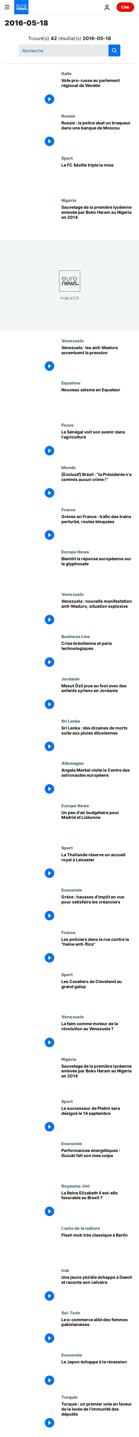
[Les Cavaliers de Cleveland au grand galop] (97, 993)
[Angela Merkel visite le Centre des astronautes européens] (97, 782)
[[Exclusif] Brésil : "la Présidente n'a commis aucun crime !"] (97, 486)
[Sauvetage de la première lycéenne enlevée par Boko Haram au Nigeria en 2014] (97, 219)
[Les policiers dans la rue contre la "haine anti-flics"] (97, 951)
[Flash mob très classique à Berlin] (97, 1247)
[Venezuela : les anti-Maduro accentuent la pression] (97, 359)
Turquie (69, 1397)
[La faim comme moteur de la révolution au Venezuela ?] (97, 1035)
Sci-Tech (70, 1312)
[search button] (114, 50)
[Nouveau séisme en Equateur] (97, 401)
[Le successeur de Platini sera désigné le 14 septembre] (97, 1120)
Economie (71, 889)
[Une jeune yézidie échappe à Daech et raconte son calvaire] (97, 1289)
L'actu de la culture (80, 1228)
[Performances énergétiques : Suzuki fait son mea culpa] (97, 1162)
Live (125, 7)
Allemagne (72, 763)
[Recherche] (69, 50)
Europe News (75, 551)
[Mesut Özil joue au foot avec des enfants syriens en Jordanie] (97, 697)
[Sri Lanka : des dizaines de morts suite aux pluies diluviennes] (97, 740)
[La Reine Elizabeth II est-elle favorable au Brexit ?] (97, 1204)
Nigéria (68, 200)
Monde (68, 467)
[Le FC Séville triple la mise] (97, 177)
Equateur (71, 382)
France (68, 509)
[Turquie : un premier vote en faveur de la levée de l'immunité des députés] (97, 1416)
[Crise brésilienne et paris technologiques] (97, 655)
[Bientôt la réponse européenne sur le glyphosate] (97, 570)
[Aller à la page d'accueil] (21, 7)
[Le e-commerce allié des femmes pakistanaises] (97, 1331)
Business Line (75, 636)
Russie (68, 115)
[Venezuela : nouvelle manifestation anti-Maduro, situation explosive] (97, 613)
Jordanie (70, 678)
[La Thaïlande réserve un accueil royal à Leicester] (97, 866)
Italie (66, 73)
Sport (67, 158)
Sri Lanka (70, 721)
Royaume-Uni (75, 1185)
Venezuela (72, 340)
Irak (65, 1270)
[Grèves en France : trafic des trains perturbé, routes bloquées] (97, 528)
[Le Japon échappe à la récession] (97, 1373)
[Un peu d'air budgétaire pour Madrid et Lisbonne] (97, 824)
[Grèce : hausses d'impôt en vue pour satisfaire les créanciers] (97, 908)
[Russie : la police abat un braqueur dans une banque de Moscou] (97, 134)
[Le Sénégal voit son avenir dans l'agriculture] (97, 444)
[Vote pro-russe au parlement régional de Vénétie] (97, 92)
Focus (67, 424)
